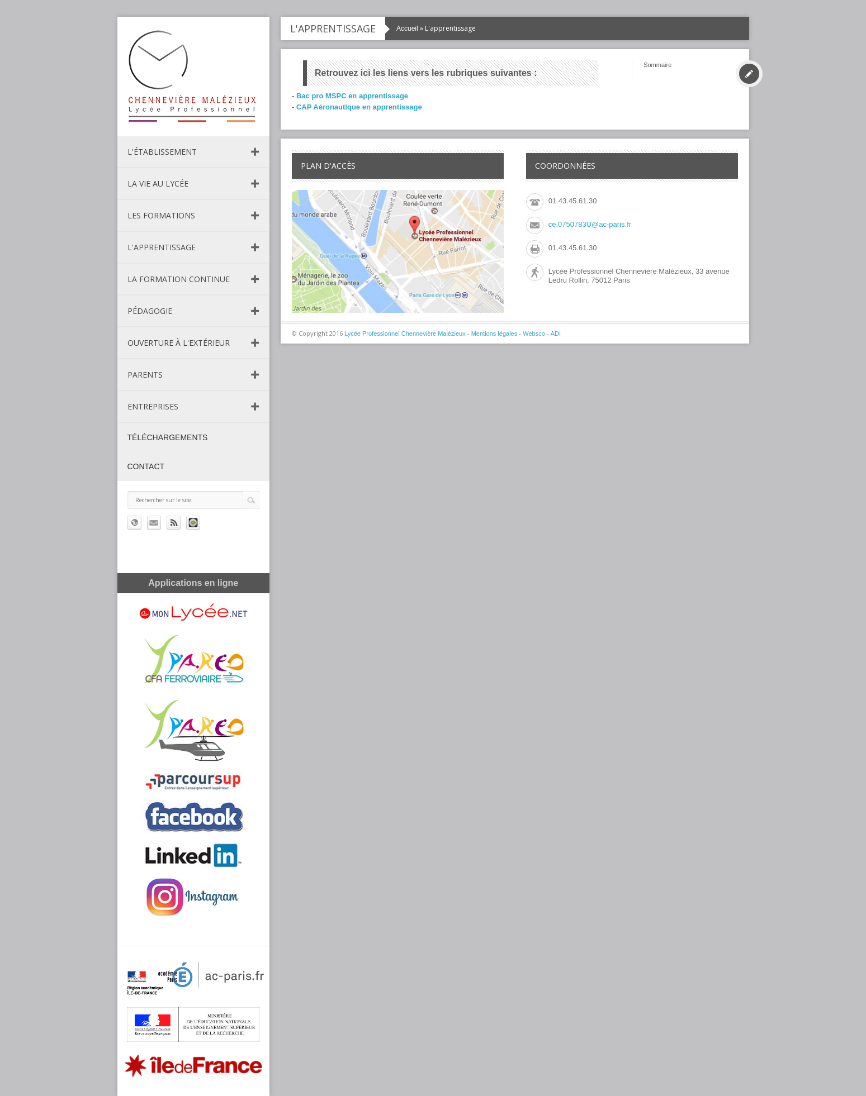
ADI (556, 333)
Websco (534, 333)
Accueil (407, 28)
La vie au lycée (157, 183)
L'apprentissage (161, 247)
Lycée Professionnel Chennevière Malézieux (405, 333)
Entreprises (152, 406)
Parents (145, 374)
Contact (146, 466)
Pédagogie (149, 311)
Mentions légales (494, 333)
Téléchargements (167, 437)
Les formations (161, 215)
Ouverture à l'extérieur (178, 342)
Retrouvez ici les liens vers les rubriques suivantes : (426, 73)
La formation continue (178, 279)
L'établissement (162, 151)
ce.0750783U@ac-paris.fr (589, 224)
